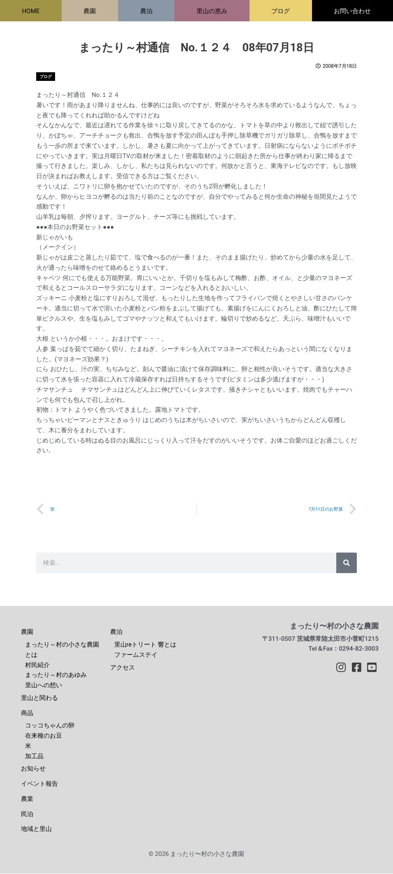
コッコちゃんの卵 (49, 725)
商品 (27, 713)
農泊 (116, 632)
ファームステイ (135, 655)
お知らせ (33, 769)
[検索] (346, 563)
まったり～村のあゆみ (56, 675)
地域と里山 (36, 829)
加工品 (34, 756)
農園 (27, 632)
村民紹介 (37, 665)
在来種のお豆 (43, 736)
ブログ (45, 76)
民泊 (27, 814)
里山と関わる (39, 698)
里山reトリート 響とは (145, 645)
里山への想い (43, 685)
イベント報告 (39, 784)
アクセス (122, 668)
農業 (27, 799)
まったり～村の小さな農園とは (62, 650)
